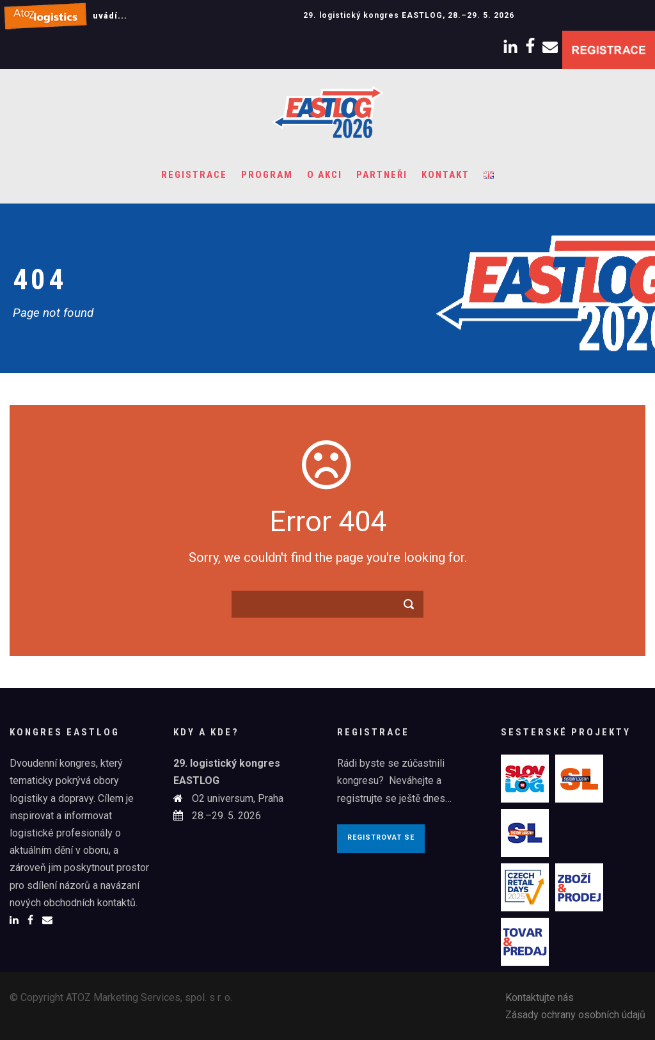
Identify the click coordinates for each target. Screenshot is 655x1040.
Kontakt (446, 174)
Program (267, 174)
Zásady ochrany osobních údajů (575, 1015)
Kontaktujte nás (539, 997)
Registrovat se (380, 837)
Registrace (194, 174)
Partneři (381, 174)
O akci (324, 174)
